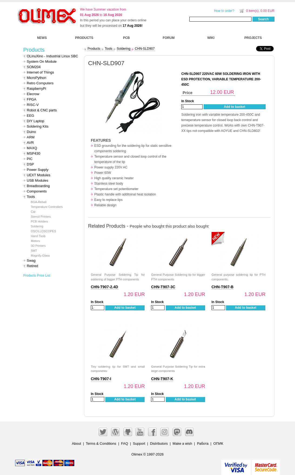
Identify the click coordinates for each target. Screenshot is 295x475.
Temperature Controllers (47, 206)
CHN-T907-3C (163, 287)
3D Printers (38, 245)
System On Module (42, 61)
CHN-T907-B (223, 287)
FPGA (31, 99)
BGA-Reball (38, 202)
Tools (31, 197)
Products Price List (36, 275)
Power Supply (37, 170)
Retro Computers (40, 83)
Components (37, 191)
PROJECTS (253, 38)
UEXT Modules (38, 175)
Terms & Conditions (101, 443)
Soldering (37, 226)
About (76, 443)
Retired (32, 266)
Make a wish (182, 443)
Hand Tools (38, 236)
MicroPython (36, 78)
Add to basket (234, 107)
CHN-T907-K (162, 379)
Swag (31, 260)
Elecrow (33, 94)
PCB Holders (39, 221)
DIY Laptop (35, 121)
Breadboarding (38, 186)
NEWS (42, 38)
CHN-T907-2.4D (104, 287)
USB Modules (37, 180)
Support (139, 443)
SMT (34, 250)
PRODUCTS (84, 38)
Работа (203, 443)
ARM (31, 137)
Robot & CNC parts (42, 110)
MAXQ (32, 148)
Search (263, 19)
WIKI (210, 38)
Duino (31, 132)
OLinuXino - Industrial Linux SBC (52, 56)
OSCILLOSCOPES (43, 231)
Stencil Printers (41, 216)
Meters (35, 241)
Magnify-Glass (40, 255)
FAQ (124, 443)
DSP (30, 164)
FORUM (169, 38)
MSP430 (33, 153)
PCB (126, 38)
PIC (30, 159)
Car (33, 211)
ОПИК (218, 443)
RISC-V (33, 105)
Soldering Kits (37, 126)
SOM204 (34, 67)
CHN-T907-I (101, 379)
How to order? (224, 11)
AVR (30, 143)
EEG (30, 116)
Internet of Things (40, 72)
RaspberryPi (36, 89)
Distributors (159, 443)
